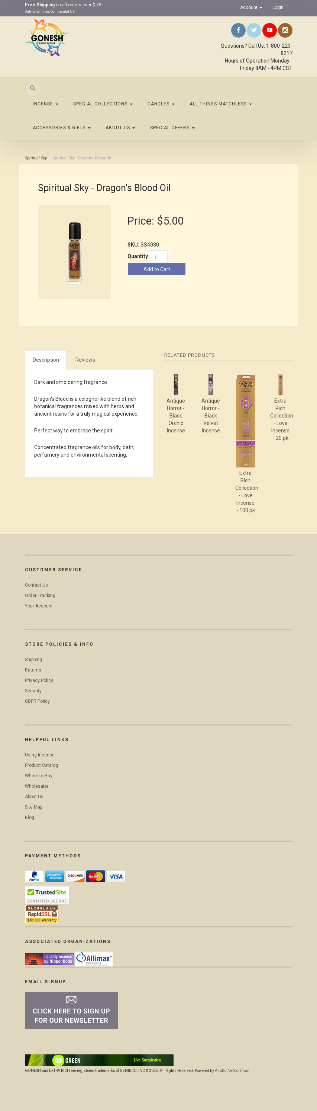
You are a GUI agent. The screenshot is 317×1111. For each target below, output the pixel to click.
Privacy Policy (39, 680)
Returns (33, 670)
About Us (120, 127)
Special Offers (172, 127)
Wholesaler (36, 786)
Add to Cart (156, 269)
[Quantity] (158, 256)
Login (278, 7)
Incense (45, 104)
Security (33, 690)
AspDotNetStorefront (232, 1071)
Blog (29, 817)
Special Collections (103, 104)
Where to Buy (38, 775)
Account (251, 7)
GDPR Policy (37, 701)
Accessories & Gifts (62, 127)
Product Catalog (41, 765)
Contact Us (36, 585)
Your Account (39, 606)
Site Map (33, 807)
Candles (161, 104)
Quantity (137, 256)
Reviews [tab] (85, 360)
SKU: (133, 245)
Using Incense (40, 755)
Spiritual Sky (36, 158)
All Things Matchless (221, 104)
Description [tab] (46, 360)
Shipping (33, 659)
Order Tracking (40, 595)
